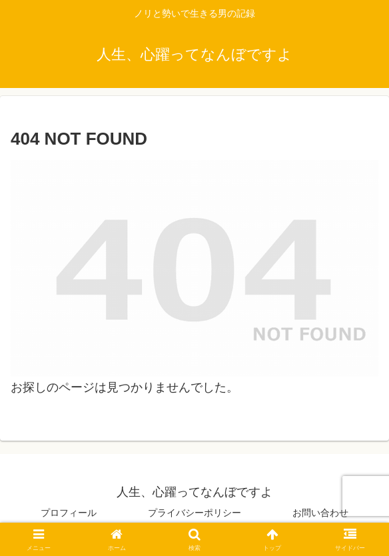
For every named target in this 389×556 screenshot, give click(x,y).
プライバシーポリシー (194, 512)
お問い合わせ (320, 512)
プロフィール (69, 512)
